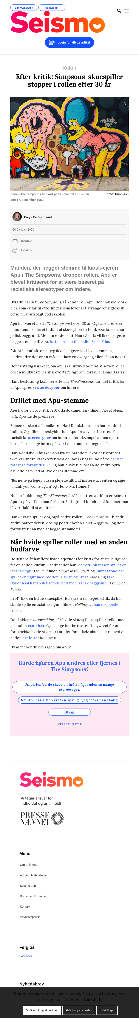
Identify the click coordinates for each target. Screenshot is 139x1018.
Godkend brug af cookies (41, 1010)
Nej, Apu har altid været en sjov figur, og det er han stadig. (69, 700)
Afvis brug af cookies (78, 1010)
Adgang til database (33, 875)
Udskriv (26, 250)
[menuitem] (117, 10)
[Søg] (117, 10)
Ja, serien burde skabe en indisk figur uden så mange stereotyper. (69, 687)
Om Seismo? (28, 865)
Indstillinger (107, 1010)
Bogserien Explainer (33, 896)
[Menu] (126, 11)
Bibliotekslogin (24, 7)
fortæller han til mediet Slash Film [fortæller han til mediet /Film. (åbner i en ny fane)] (79, 341)
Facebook (25, 956)
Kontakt (26, 241)
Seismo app (28, 885)
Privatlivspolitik (30, 917)
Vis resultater (70, 724)
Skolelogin (52, 7)
